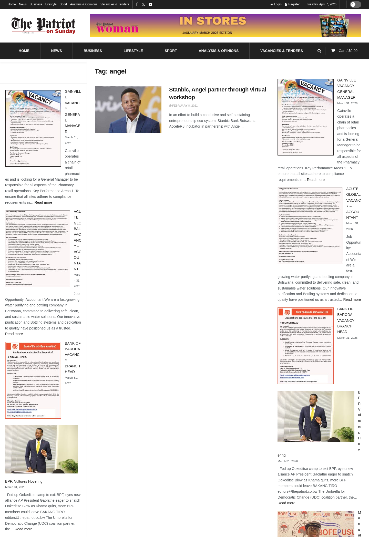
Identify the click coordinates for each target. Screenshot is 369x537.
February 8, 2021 (183, 105)
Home (12, 4)
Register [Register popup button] (292, 4)
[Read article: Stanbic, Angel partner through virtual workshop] (128, 109)
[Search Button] (319, 51)
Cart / (348, 51)
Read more (43, 202)
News (23, 4)
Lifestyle (51, 4)
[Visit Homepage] (43, 25)
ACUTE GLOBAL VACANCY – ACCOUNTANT (77, 240)
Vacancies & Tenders (114, 4)
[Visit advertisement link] (225, 25)
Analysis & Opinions (83, 4)
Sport (63, 4)
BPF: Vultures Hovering (24, 481)
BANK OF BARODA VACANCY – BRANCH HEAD (347, 320)
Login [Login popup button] (276, 4)
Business (36, 4)
